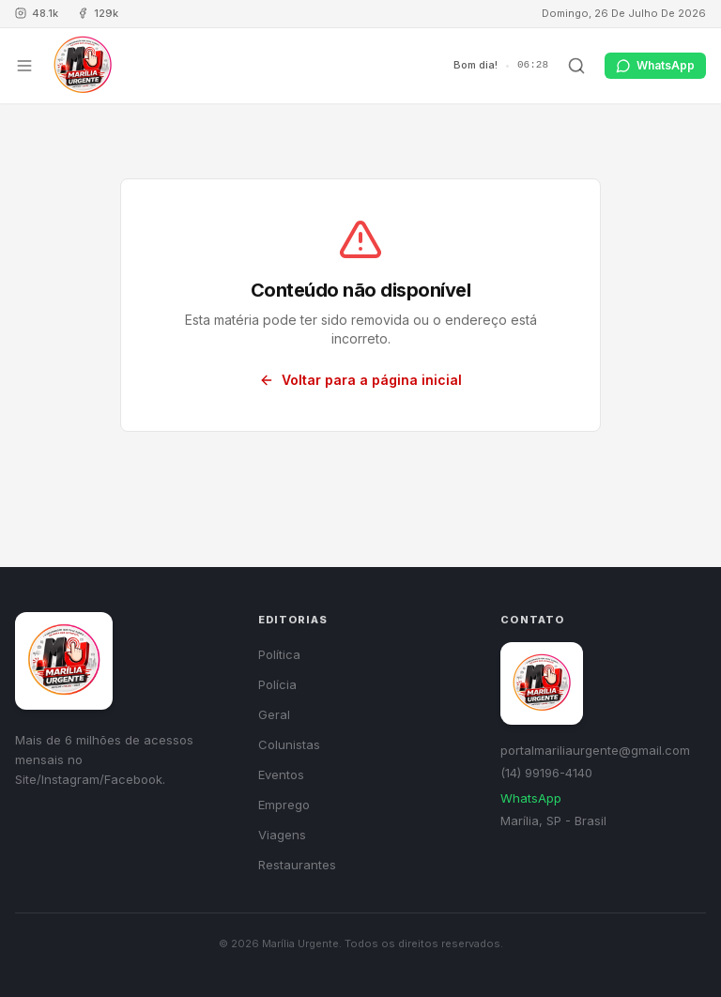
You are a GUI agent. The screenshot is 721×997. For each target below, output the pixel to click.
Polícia (277, 684)
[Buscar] (576, 66)
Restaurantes (297, 864)
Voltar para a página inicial (360, 380)
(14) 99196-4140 (546, 772)
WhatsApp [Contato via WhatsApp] (655, 65)
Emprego (284, 804)
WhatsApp (530, 797)
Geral (274, 714)
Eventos (281, 774)
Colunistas (289, 744)
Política (279, 654)
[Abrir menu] (24, 66)
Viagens (282, 834)
